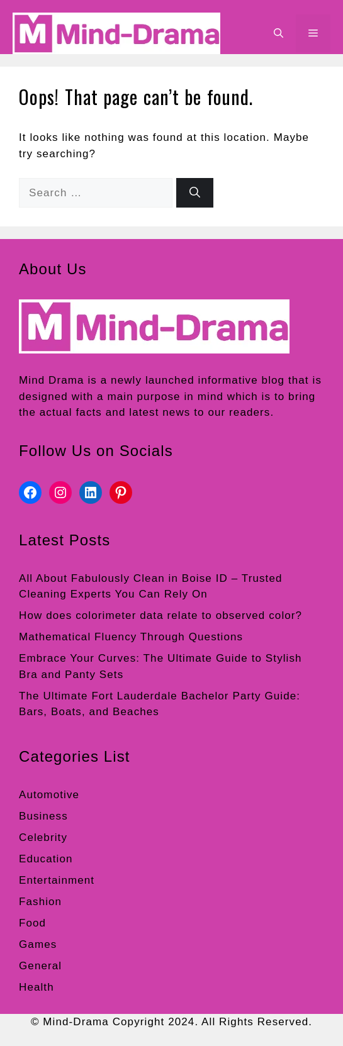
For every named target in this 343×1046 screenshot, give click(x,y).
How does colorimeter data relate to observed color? (160, 615)
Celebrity (43, 837)
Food (32, 923)
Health (36, 987)
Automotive (49, 795)
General (40, 966)
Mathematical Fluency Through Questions (131, 637)
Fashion (40, 902)
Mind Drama (51, 380)
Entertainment (56, 880)
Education (46, 859)
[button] (278, 33)
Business (43, 816)
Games (38, 944)
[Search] (194, 193)
